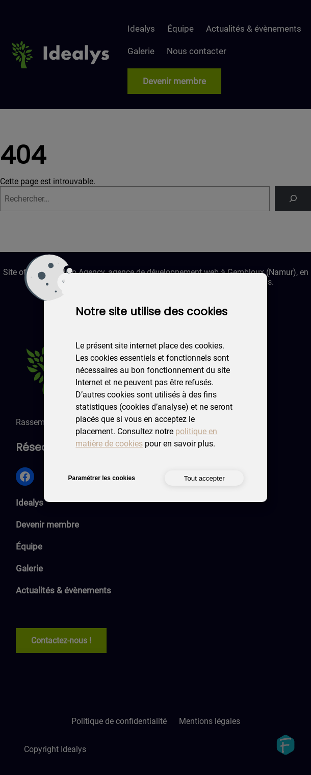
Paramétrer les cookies (101, 478)
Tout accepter (204, 478)
